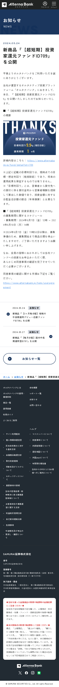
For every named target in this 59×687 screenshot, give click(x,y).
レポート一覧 (36, 393)
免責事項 (10, 525)
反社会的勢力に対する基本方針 (15, 447)
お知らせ (34, 399)
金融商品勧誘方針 (14, 455)
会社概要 (34, 387)
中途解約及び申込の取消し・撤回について (14, 534)
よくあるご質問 (10, 420)
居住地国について (40, 451)
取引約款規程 (12, 461)
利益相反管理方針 (14, 513)
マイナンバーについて (42, 434)
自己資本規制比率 (14, 519)
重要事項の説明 (13, 485)
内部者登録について (41, 445)
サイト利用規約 (13, 434)
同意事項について (40, 440)
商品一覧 (7, 402)
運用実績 (7, 408)
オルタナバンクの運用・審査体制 (14, 395)
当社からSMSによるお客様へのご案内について (43, 471)
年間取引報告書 (39, 463)
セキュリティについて (15, 478)
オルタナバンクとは (12, 387)
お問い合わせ (36, 405)
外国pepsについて (40, 457)
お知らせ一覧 (31, 359)
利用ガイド (8, 414)
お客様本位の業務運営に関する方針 (15, 506)
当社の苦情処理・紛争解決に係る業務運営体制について (14, 494)
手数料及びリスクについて (15, 468)
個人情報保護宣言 (14, 440)
